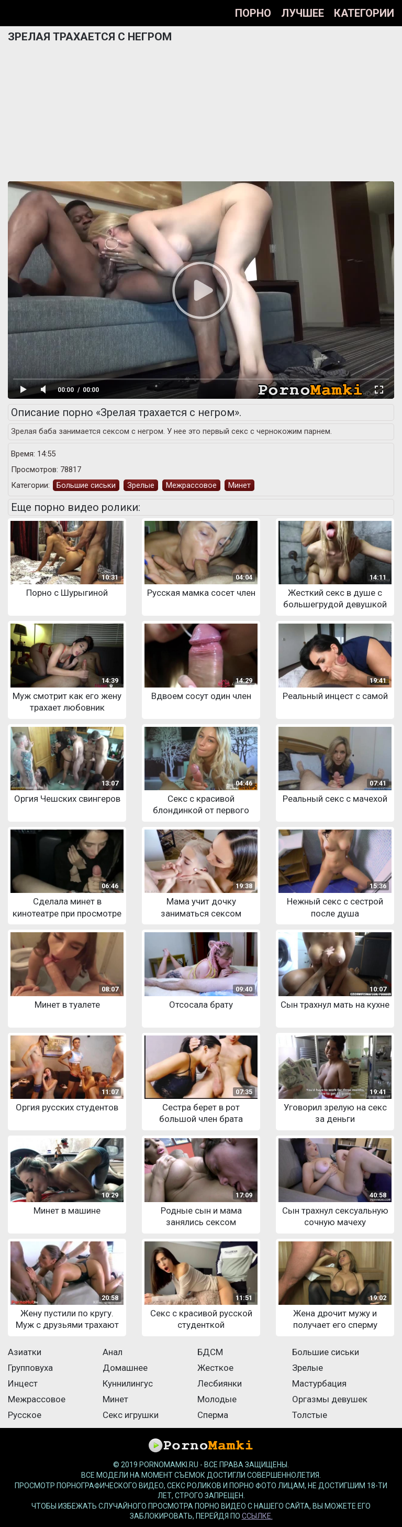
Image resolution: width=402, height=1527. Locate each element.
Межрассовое (191, 485)
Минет (239, 485)
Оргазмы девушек (329, 1399)
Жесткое (215, 1367)
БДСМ (210, 1352)
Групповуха (30, 1367)
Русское (24, 1415)
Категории (364, 13)
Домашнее (125, 1367)
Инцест (23, 1383)
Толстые (309, 1415)
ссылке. (257, 1516)
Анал (112, 1352)
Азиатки (24, 1352)
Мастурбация (319, 1383)
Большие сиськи (86, 485)
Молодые (217, 1399)
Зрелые (140, 485)
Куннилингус (128, 1383)
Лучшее (302, 13)
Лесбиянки (219, 1383)
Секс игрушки (131, 1415)
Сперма (212, 1415)
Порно (253, 13)
